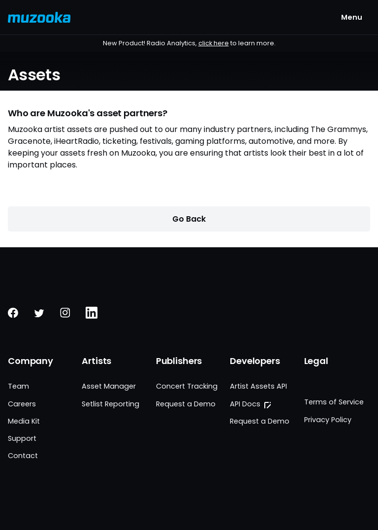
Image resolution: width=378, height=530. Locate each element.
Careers (22, 404)
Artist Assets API (258, 386)
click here (213, 43)
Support (22, 438)
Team (18, 386)
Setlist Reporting (110, 404)
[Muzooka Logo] (39, 17)
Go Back (189, 219)
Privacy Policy (327, 420)
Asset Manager (109, 386)
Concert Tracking (187, 386)
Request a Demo (186, 404)
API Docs (245, 404)
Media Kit (24, 421)
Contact (23, 456)
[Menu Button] (351, 17)
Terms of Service (334, 402)
